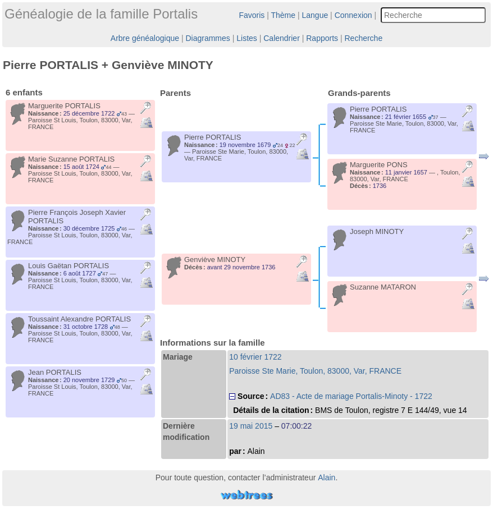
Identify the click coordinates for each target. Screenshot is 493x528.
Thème (283, 15)
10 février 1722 (255, 356)
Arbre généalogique (145, 38)
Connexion (353, 15)
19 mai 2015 (250, 425)
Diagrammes (207, 38)
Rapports (322, 38)
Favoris (251, 15)
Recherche (363, 38)
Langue (315, 15)
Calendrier (281, 38)
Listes (246, 38)
